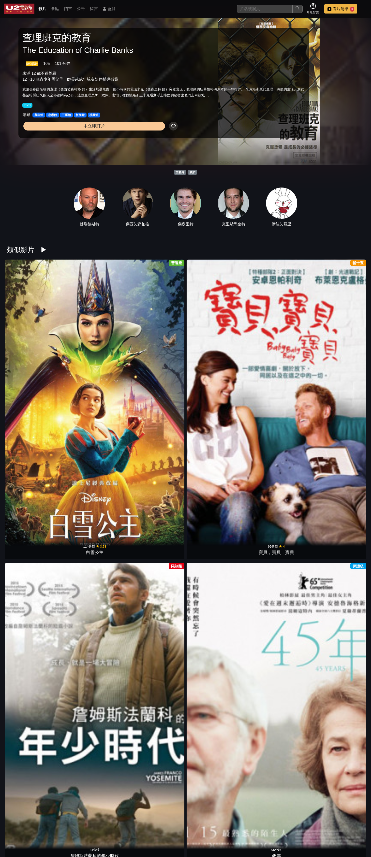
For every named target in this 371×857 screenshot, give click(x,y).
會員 (109, 9)
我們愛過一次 (253, 402)
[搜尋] (265, 9)
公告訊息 (258, 828)
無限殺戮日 (253, 481)
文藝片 (180, 172)
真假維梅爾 (208, 559)
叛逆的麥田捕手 (26, 559)
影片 (42, 9)
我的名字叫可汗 (117, 402)
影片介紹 (186, 828)
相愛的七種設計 (72, 716)
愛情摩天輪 (26, 638)
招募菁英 (306, 828)
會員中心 (355, 828)
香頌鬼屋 (208, 795)
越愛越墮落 (344, 638)
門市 (68, 9)
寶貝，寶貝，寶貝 (72, 323)
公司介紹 (331, 828)
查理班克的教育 (208, 323)
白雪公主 (26, 323)
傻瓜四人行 (117, 716)
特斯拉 (299, 481)
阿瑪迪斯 (208, 402)
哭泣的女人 (72, 559)
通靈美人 (117, 638)
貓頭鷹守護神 (299, 716)
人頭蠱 (162, 795)
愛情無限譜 (26, 402)
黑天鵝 (253, 716)
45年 (162, 323)
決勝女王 (72, 638)
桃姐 (208, 716)
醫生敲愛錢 (299, 559)
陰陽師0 (299, 402)
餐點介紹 (210, 828)
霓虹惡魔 (208, 638)
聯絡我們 (282, 828)
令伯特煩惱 (299, 638)
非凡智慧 (253, 638)
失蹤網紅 (253, 559)
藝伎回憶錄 (72, 402)
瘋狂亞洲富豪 (344, 559)
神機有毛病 (344, 481)
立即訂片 (63, 138)
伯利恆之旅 (344, 402)
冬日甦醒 (253, 323)
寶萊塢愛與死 (299, 323)
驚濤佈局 (117, 559)
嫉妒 (192, 172)
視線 (162, 559)
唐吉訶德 (344, 716)
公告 (81, 9)
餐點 (55, 9)
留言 (94, 9)
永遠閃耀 (26, 716)
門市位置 (234, 828)
